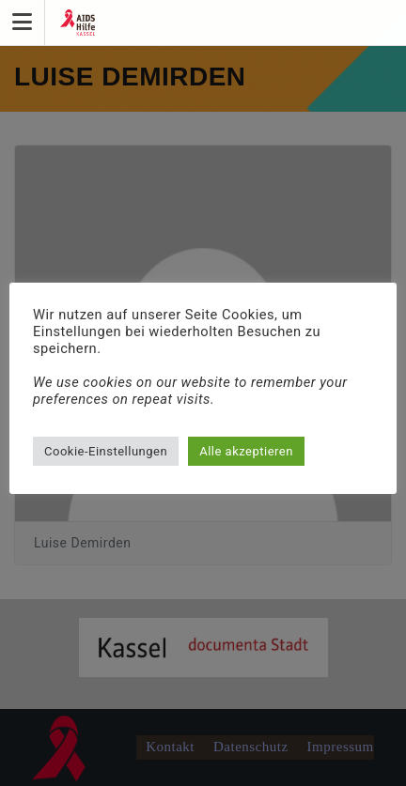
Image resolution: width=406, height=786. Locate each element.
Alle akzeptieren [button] (246, 451)
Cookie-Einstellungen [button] (105, 451)
